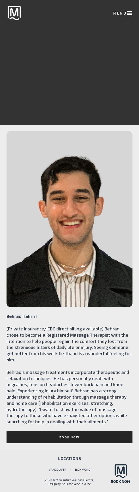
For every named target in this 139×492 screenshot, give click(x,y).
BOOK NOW (69, 437)
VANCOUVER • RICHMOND (69, 469)
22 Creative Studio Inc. (76, 483)
